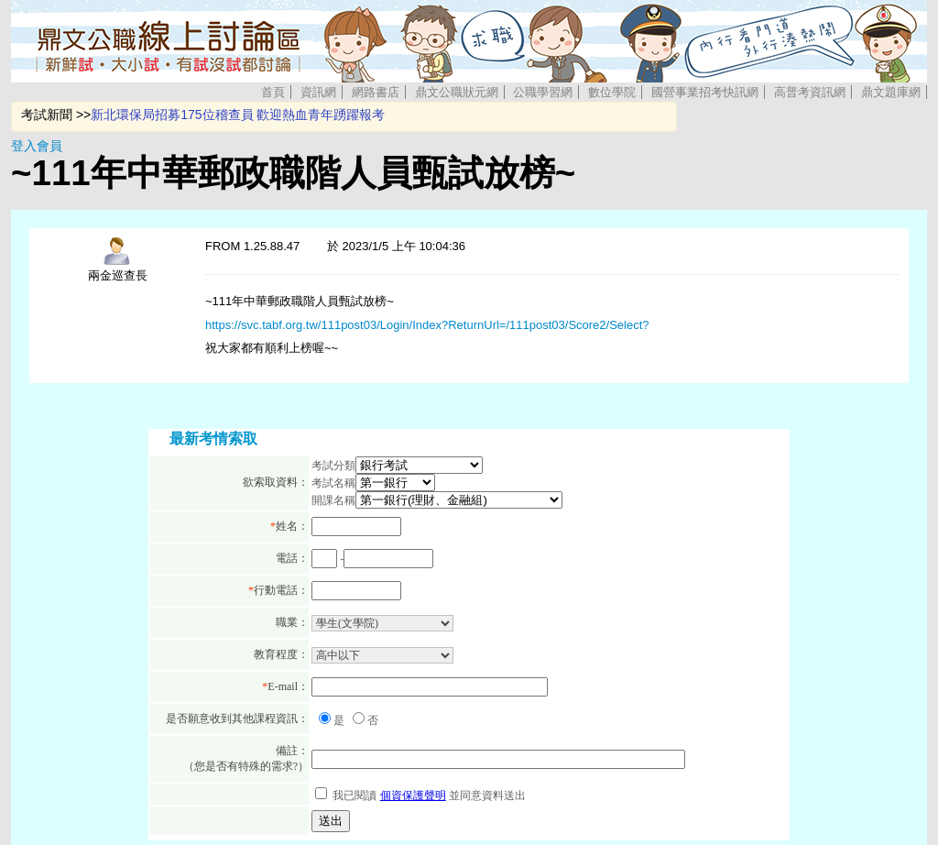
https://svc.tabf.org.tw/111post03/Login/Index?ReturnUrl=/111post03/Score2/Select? (427, 325)
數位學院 (612, 92)
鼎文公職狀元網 (456, 92)
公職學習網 (543, 92)
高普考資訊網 (809, 92)
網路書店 (375, 92)
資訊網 (318, 92)
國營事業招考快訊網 (704, 92)
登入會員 (36, 145)
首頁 (273, 92)
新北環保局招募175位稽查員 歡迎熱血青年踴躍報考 (238, 114)
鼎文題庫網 (891, 92)
